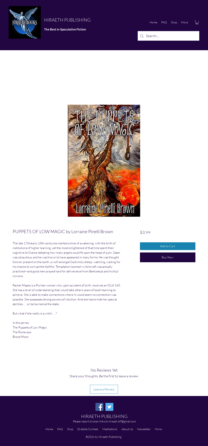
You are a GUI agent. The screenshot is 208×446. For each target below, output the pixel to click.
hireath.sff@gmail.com (122, 421)
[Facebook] (99, 407)
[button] (197, 22)
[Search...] (168, 36)
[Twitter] (109, 407)
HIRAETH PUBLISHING (67, 20)
